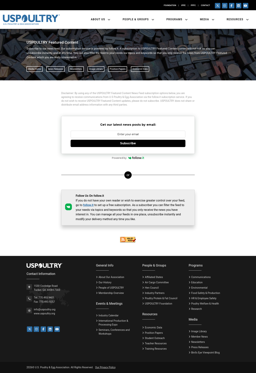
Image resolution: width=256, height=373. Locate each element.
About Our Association (111, 277)
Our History (105, 282)
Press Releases (200, 347)
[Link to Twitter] (29, 329)
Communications (201, 277)
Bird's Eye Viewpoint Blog (205, 352)
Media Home (34, 69)
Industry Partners (154, 293)
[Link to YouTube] (57, 329)
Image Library (96, 69)
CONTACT (205, 5)
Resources (235, 19)
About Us (98, 19)
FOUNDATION (170, 5)
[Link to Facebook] (43, 329)
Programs (174, 19)
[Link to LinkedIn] (50, 329)
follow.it (88, 205)
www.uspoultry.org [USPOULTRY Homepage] (44, 313)
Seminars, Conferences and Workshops (114, 331)
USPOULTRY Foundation (158, 303)
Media (205, 19)
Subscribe (128, 143)
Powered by (128, 157)
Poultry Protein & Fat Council (161, 298)
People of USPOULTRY (111, 287)
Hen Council (152, 287)
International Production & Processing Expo (113, 322)
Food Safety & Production (205, 293)
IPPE (183, 5)
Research (196, 308)
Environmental (199, 287)
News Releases (55, 69)
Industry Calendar (108, 315)
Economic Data (140, 69)
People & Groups (136, 19)
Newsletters (76, 69)
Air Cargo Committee (157, 282)
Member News (199, 336)
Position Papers (117, 69)
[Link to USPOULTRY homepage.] (31, 20)
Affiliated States (154, 277)
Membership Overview (111, 293)
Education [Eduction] (197, 282)
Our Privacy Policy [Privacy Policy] (105, 367)
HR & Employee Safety (204, 298)
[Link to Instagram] (36, 329)
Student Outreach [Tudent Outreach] (155, 338)
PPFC (193, 5)
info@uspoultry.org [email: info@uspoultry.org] (44, 309)
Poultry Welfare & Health (205, 303)
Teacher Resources (156, 343)
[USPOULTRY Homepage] (59, 265)
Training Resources (156, 348)
